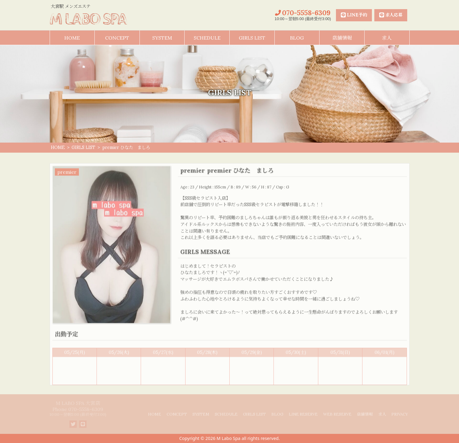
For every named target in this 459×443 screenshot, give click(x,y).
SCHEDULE (207, 38)
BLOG (297, 38)
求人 (387, 38)
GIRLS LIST (252, 38)
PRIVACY (399, 414)
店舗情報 (342, 38)
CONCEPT (117, 38)
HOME (72, 38)
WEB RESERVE (337, 414)
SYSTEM (162, 38)
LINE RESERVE (303, 414)
